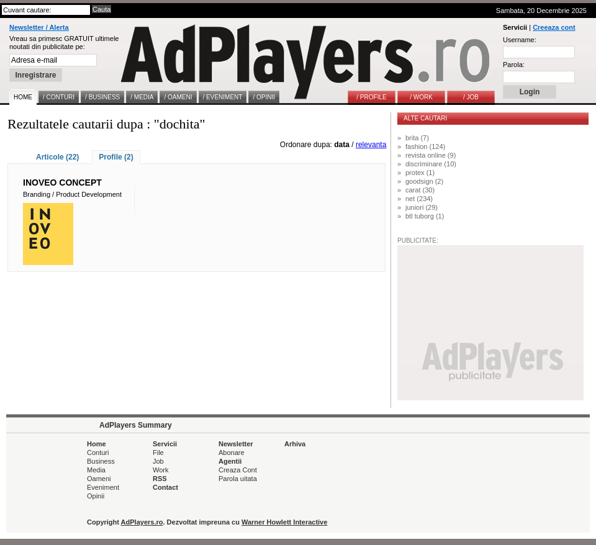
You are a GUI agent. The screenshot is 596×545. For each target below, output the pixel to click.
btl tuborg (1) (424, 216)
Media (96, 470)
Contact (165, 487)
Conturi (98, 452)
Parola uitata (238, 478)
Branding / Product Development (72, 194)
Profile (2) (116, 157)
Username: (519, 39)
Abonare (232, 452)
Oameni (99, 478)
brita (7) (417, 138)
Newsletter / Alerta (39, 27)
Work (160, 470)
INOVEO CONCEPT (62, 182)
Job (158, 461)
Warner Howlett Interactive (284, 522)
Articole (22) (57, 157)
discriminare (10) (430, 164)
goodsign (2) (424, 181)
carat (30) (420, 190)
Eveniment (103, 487)
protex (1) (420, 172)
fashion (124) (425, 146)
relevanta (371, 144)
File (158, 452)
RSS (160, 478)
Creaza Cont (238, 470)
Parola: (514, 64)
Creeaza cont (554, 27)
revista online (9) (430, 155)
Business (101, 461)
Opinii (95, 496)
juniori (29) (421, 207)
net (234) (419, 198)
